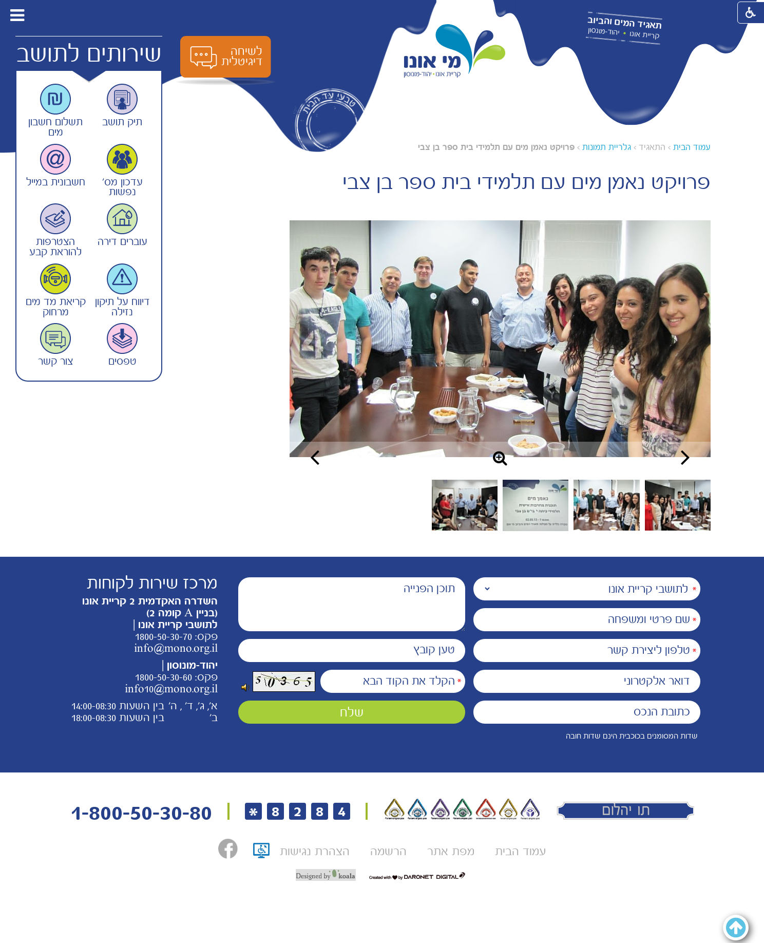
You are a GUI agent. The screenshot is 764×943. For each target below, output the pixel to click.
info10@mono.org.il (171, 689)
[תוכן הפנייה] (351, 604)
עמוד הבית (692, 147)
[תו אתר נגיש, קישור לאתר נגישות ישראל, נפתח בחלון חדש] (261, 854)
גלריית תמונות (606, 147)
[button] (45, 15)
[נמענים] (587, 588)
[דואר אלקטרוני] (586, 681)
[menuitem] (520, 851)
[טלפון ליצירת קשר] (586, 650)
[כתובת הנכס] (586, 712)
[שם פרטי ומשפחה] (586, 619)
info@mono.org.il (176, 648)
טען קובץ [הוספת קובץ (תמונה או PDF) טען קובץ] (434, 649)
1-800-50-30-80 (141, 812)
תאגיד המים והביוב (624, 23)
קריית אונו (644, 35)
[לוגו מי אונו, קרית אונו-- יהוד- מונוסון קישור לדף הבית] (455, 51)
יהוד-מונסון (603, 31)
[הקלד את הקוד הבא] (392, 681)
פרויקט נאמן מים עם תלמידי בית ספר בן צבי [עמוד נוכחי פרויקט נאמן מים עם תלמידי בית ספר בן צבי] (496, 147)
